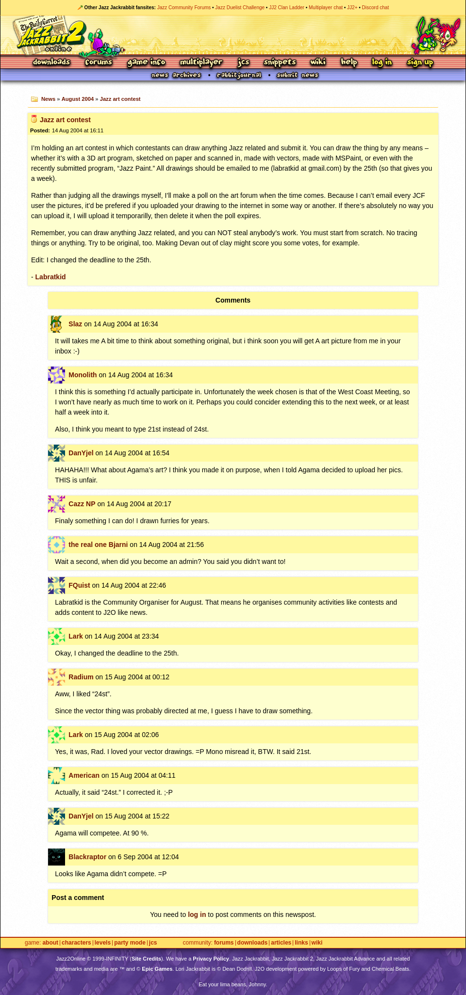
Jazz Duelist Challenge (240, 7)
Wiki (318, 62)
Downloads (52, 62)
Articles (281, 943)
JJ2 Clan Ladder (286, 7)
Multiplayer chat (326, 7)
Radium (80, 677)
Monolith (82, 375)
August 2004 (78, 99)
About (50, 943)
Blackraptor (87, 857)
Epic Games (157, 969)
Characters (76, 943)
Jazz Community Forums (184, 7)
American (84, 775)
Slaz (75, 324)
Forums (99, 62)
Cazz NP (81, 504)
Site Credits (146, 959)
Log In (382, 62)
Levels (103, 943)
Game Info (146, 62)
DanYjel (80, 453)
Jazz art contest (120, 99)
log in (197, 914)
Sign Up (420, 62)
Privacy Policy (211, 959)
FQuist (79, 585)
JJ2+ (352, 7)
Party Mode (130, 943)
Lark (75, 636)
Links (301, 943)
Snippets (280, 62)
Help (349, 62)
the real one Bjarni (98, 544)
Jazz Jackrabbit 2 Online (233, 35)
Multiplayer (201, 62)
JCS (243, 62)
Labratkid (50, 277)
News (48, 99)
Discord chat (375, 7)
